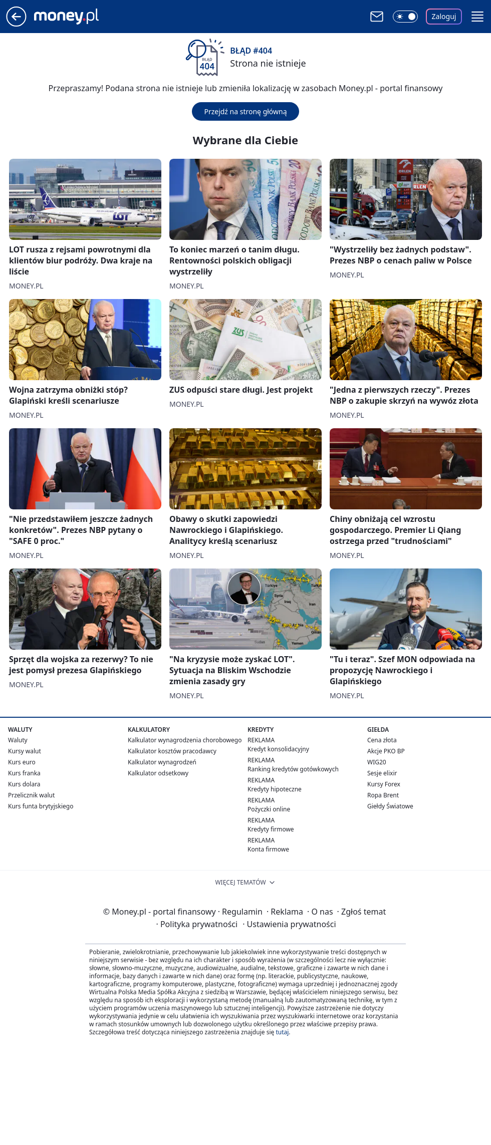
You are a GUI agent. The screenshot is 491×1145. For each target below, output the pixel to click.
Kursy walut (24, 751)
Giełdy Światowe (390, 806)
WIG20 (376, 762)
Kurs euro (22, 762)
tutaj (282, 1032)
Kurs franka (24, 773)
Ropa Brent (383, 795)
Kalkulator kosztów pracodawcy (172, 751)
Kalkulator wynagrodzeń (162, 762)
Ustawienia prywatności (289, 924)
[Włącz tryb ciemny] (405, 17)
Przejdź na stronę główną (245, 111)
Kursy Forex (383, 784)
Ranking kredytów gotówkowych (293, 769)
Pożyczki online (269, 809)
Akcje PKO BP (386, 751)
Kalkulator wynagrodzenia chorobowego (184, 740)
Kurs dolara (24, 784)
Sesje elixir (382, 773)
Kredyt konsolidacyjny (278, 749)
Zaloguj (444, 16)
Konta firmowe (268, 849)
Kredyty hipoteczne (275, 789)
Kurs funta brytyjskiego (40, 806)
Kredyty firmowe (271, 829)
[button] (477, 17)
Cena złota (382, 740)
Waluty (18, 740)
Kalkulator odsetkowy (158, 773)
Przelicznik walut (31, 795)
